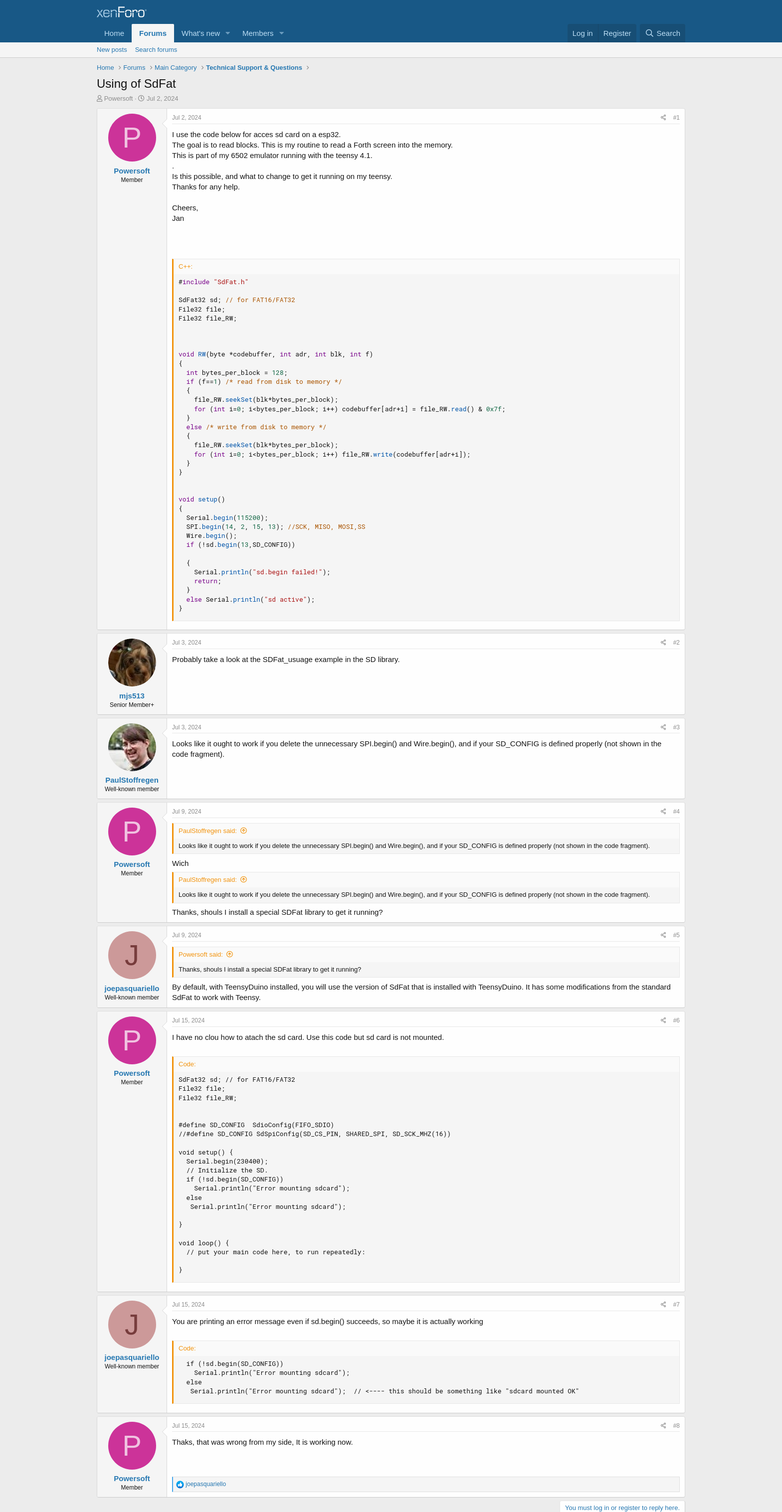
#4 (676, 811)
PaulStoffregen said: (208, 831)
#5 (676, 935)
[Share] (663, 118)
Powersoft (118, 98)
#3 (676, 727)
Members (258, 33)
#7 (676, 1304)
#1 (676, 117)
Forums (153, 33)
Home (114, 33)
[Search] (662, 33)
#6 (676, 1020)
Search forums (156, 49)
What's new (201, 33)
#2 (676, 642)
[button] (228, 33)
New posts (112, 49)
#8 (676, 1425)
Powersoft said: (201, 954)
